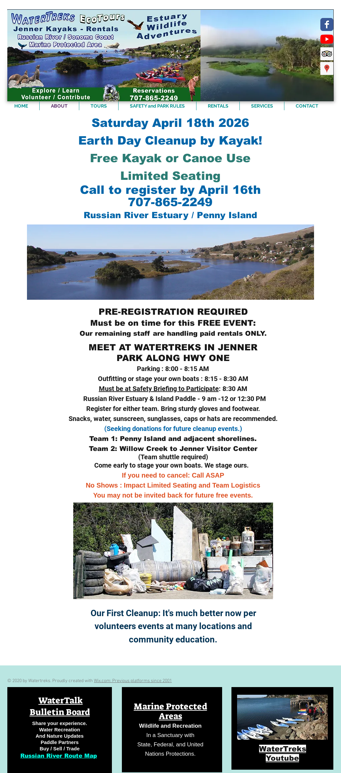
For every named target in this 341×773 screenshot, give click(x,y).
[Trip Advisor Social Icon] (326, 53)
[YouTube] (326, 39)
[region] (59, 730)
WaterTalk (60, 700)
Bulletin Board (60, 712)
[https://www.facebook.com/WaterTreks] (326, 24)
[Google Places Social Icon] (326, 68)
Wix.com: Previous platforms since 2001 (133, 681)
